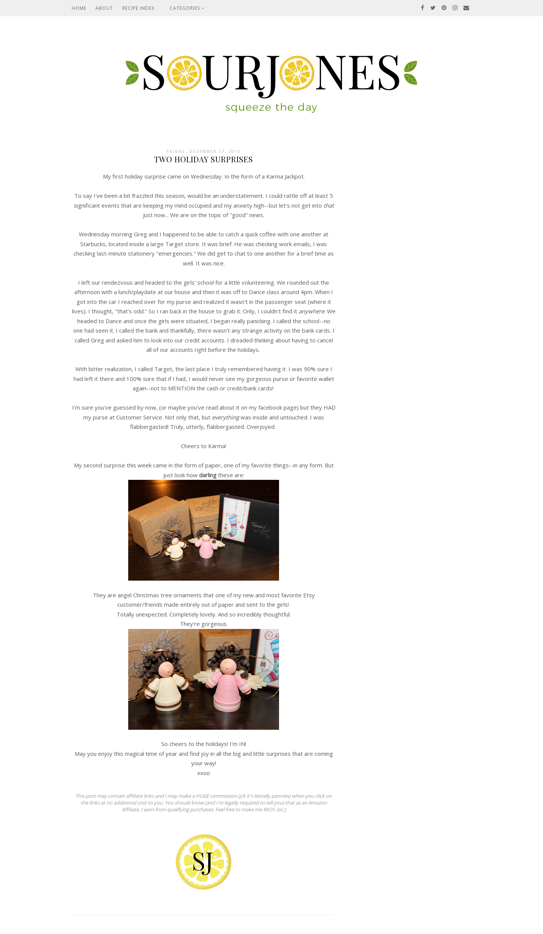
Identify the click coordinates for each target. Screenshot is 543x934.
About (104, 8)
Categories (187, 8)
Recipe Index (138, 8)
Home (79, 8)
